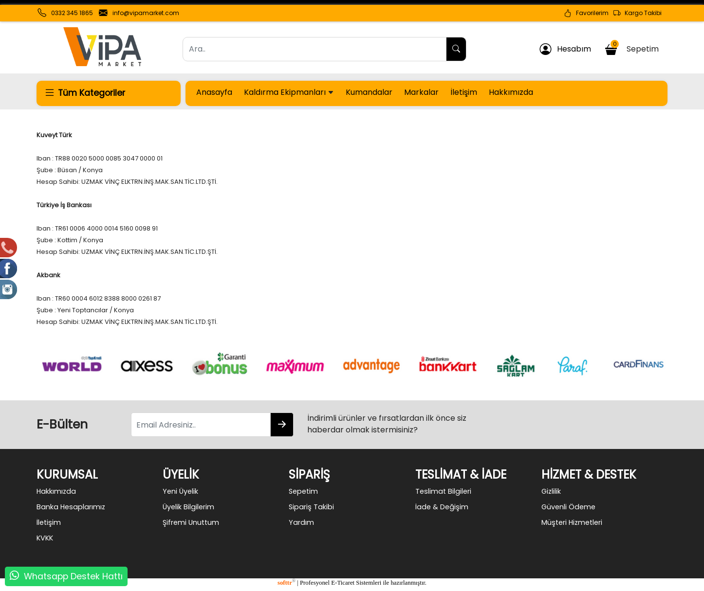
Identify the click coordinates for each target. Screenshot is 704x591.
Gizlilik (551, 491)
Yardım (301, 522)
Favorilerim (586, 13)
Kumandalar (369, 92)
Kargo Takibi (637, 13)
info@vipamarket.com (145, 13)
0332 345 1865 (72, 13)
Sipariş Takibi (311, 507)
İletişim (463, 92)
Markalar (421, 92)
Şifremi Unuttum (191, 522)
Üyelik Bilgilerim (188, 507)
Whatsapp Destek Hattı (73, 576)
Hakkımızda (511, 92)
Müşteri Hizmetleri (571, 522)
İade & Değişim (441, 507)
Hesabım (565, 49)
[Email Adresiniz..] (201, 424)
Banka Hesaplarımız (71, 507)
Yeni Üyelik (180, 491)
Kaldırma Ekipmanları (289, 92)
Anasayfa (214, 92)
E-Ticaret (342, 582)
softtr (287, 582)
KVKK (45, 538)
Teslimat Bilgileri (443, 491)
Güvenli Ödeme (568, 507)
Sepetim (633, 47)
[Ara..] (314, 49)
